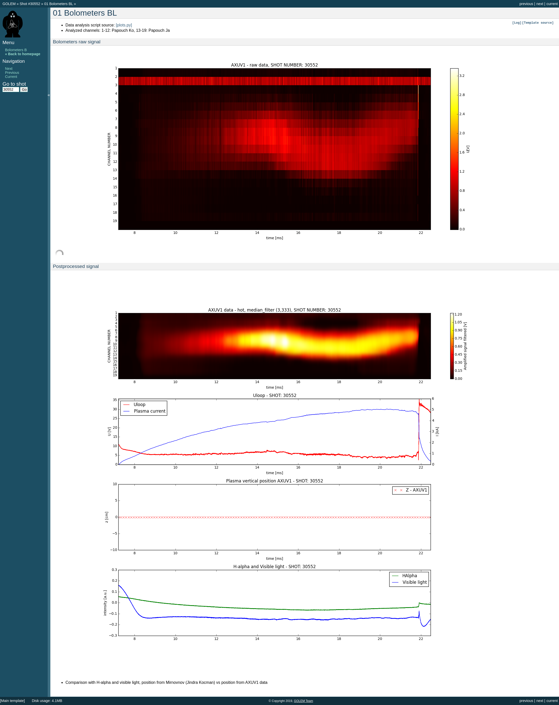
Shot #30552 (30, 4)
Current (11, 77)
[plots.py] (124, 25)
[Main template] (12, 701)
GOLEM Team (303, 701)
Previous (12, 73)
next (539, 4)
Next (9, 69)
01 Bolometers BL (59, 4)
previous (526, 4)
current (552, 4)
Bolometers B (16, 50)
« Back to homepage (22, 54)
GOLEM (10, 4)
